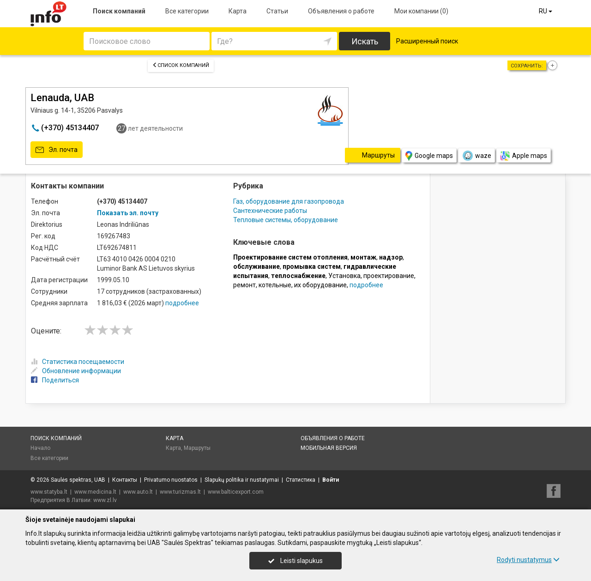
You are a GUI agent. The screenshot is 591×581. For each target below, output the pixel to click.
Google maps (429, 156)
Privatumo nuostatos (171, 480)
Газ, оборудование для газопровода (288, 201)
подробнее (182, 303)
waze (476, 156)
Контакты (124, 480)
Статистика (300, 480)
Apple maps (523, 156)
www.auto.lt (138, 492)
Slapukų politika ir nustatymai (242, 480)
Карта (238, 11)
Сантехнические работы (270, 210)
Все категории (187, 11)
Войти (330, 480)
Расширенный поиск (427, 41)
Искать (364, 41)
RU (546, 11)
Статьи (277, 11)
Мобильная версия (329, 448)
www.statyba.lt (48, 492)
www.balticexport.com (236, 492)
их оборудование (320, 285)
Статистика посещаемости (77, 361)
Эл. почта (57, 150)
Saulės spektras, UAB (78, 480)
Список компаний (180, 65)
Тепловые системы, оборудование (285, 220)
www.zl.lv (105, 500)
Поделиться (55, 380)
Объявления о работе (341, 11)
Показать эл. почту (127, 213)
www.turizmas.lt (180, 492)
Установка (344, 275)
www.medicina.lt (95, 492)
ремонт (244, 285)
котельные (275, 285)
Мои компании (421, 11)
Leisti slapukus (295, 560)
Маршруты (197, 448)
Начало (40, 448)
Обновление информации (76, 371)
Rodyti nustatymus (528, 559)
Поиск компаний (119, 11)
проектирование (388, 275)
